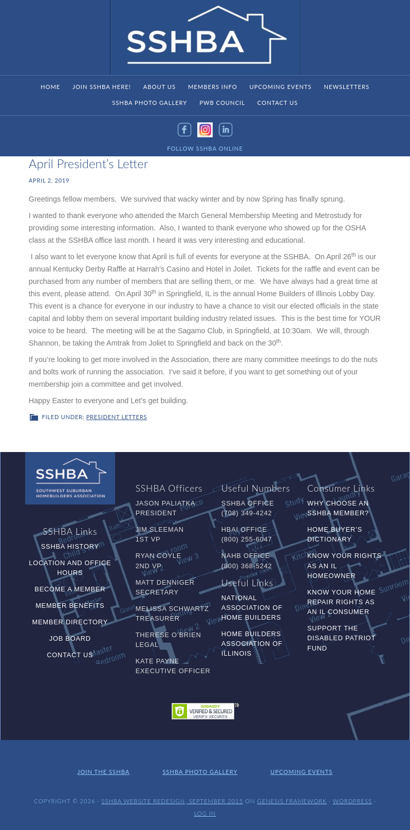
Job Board (70, 638)
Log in (205, 813)
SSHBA (205, 37)
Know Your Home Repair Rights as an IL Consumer (341, 602)
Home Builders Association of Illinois (252, 643)
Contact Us (70, 655)
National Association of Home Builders (252, 607)
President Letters (116, 416)
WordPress (352, 801)
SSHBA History (70, 546)
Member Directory (70, 622)
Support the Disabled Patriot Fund (341, 638)
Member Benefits (69, 605)
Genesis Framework (292, 801)
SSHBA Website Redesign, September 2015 (172, 801)
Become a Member (69, 589)
